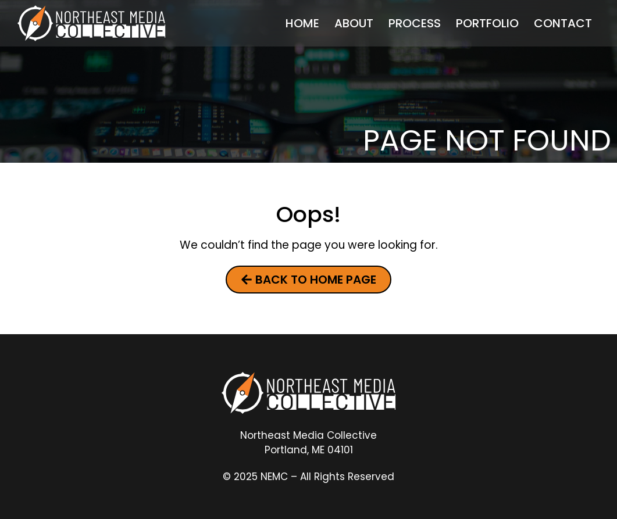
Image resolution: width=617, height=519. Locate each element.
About (353, 23)
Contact (563, 23)
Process (414, 23)
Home (302, 23)
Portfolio (487, 23)
